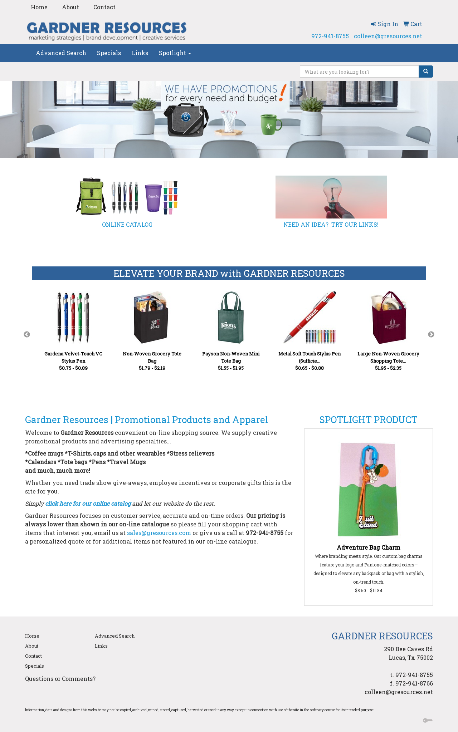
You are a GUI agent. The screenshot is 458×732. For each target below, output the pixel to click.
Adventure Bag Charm (368, 547)
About (70, 7)
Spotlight (175, 53)
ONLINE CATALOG (127, 224)
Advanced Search (61, 53)
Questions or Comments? (60, 678)
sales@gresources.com (159, 532)
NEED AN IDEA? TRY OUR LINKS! (331, 224)
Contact (104, 7)
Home (39, 7)
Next (431, 334)
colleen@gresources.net (388, 36)
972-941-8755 (330, 36)
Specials (109, 53)
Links (140, 53)
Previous (26, 334)
